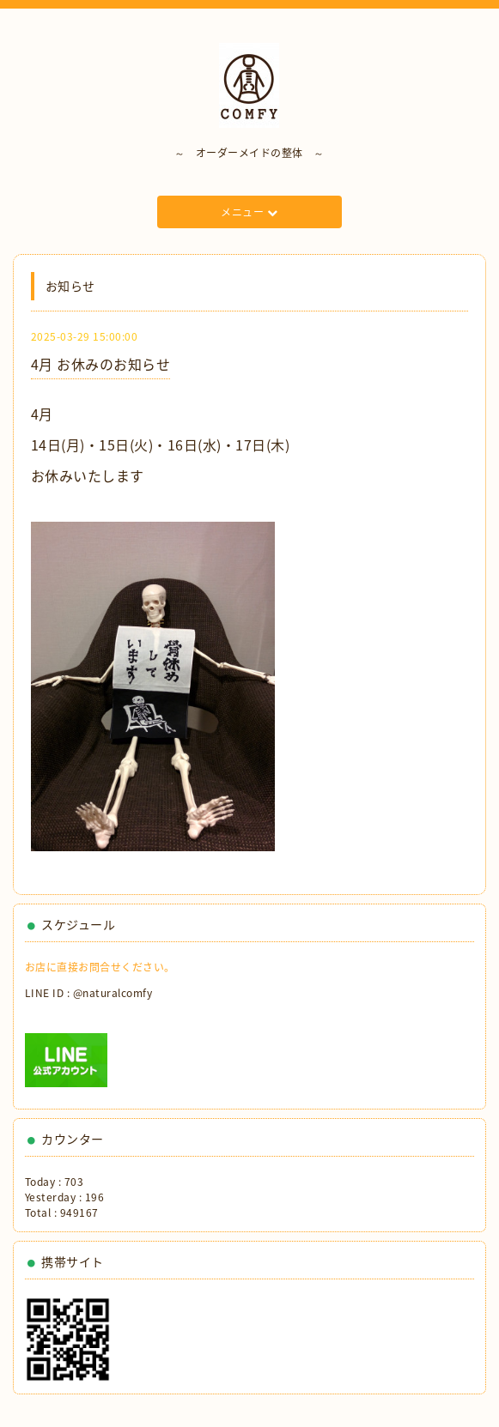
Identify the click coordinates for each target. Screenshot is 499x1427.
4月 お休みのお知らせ (101, 364)
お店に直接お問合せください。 (100, 967)
